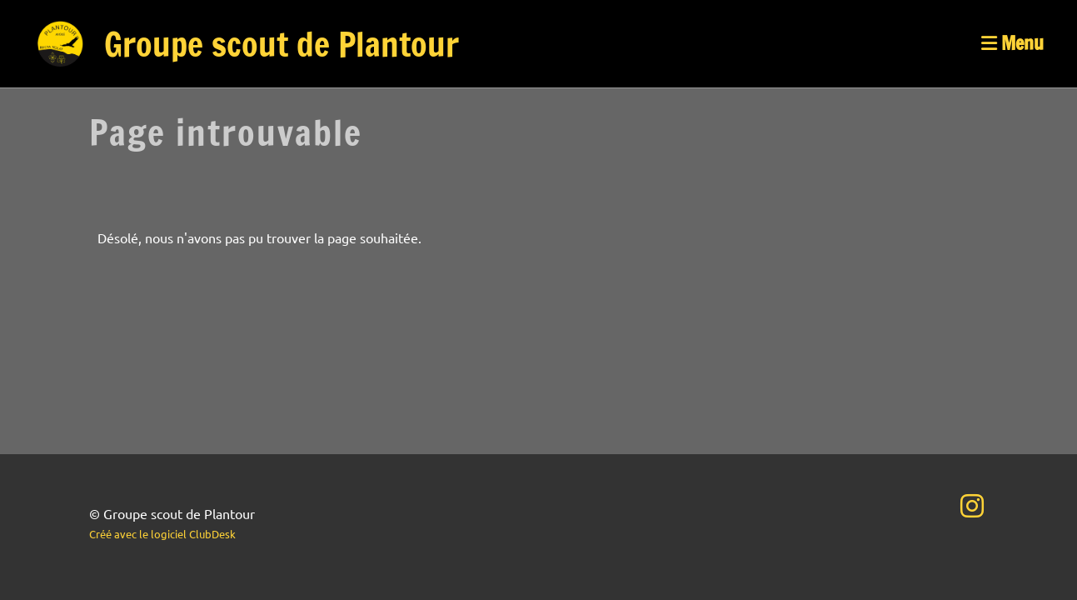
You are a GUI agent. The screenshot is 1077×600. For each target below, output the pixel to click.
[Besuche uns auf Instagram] (972, 505)
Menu (1012, 43)
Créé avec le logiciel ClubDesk (162, 534)
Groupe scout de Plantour (281, 44)
